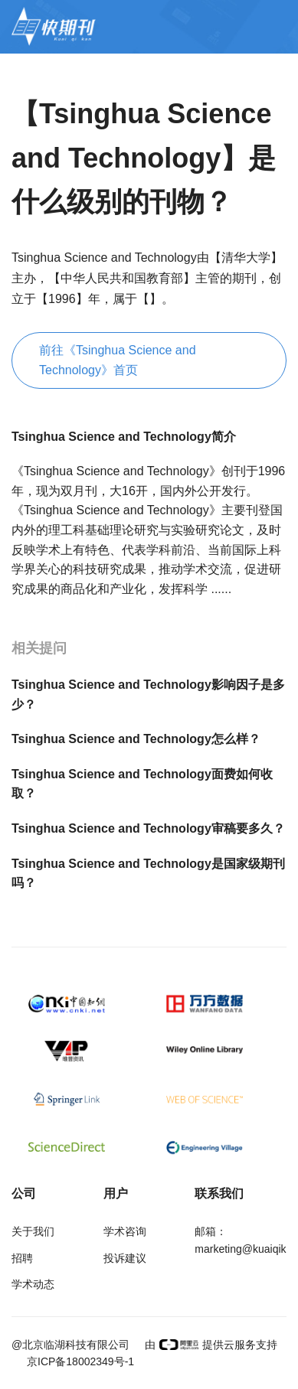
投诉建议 (124, 1258)
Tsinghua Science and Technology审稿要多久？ (148, 828)
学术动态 (32, 1284)
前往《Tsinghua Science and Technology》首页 (117, 360)
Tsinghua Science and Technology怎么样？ (135, 738)
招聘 (22, 1258)
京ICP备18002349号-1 (80, 1361)
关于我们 (32, 1231)
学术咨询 (124, 1231)
